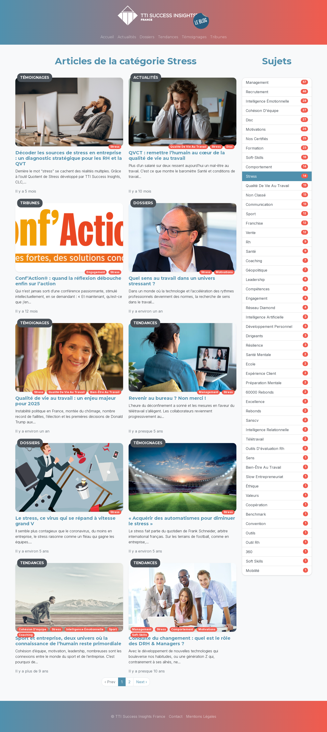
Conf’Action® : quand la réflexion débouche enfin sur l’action (68, 280)
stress (114, 146)
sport (113, 629)
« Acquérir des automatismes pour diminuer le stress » (182, 520)
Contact (175, 716)
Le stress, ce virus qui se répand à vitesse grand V (65, 520)
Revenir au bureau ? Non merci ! (167, 398)
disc (229, 146)
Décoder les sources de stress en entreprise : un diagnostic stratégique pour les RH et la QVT (68, 158)
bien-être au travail (104, 392)
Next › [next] (141, 682)
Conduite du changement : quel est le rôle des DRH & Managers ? (179, 640)
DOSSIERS (143, 203)
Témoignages (194, 37)
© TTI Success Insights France (138, 716)
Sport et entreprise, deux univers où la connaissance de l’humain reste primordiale (68, 640)
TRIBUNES (30, 203)
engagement (95, 272)
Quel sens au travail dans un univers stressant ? (172, 280)
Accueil (107, 37)
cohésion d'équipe (32, 629)
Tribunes (218, 37)
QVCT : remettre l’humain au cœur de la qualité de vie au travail (177, 155)
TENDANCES (145, 323)
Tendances (168, 37)
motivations (224, 272)
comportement (182, 629)
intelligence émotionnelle (84, 629)
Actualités (127, 37)
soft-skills (139, 635)
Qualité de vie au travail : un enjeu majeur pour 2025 (65, 400)
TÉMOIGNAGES (34, 77)
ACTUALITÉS (145, 77)
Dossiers (147, 37)
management (208, 392)
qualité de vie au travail (188, 146)
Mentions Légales (201, 716)
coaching (26, 635)
